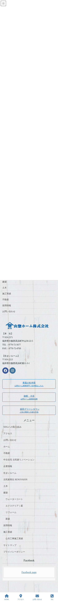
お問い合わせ (8, 311)
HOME (6, 597)
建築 (4, 282)
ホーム (6, 446)
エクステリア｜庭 (14, 506)
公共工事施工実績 (14, 538)
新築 (8, 519)
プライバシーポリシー (14, 552)
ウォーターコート (14, 499)
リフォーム (11, 512)
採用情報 (6, 305)
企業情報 (7, 466)
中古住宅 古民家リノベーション (18, 460)
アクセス (7, 433)
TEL (52, 597)
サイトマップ (9, 545)
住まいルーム (9, 473)
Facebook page (28, 572)
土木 (4, 288)
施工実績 (6, 293)
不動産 (5, 299)
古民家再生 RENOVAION (15, 479)
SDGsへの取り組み (12, 427)
